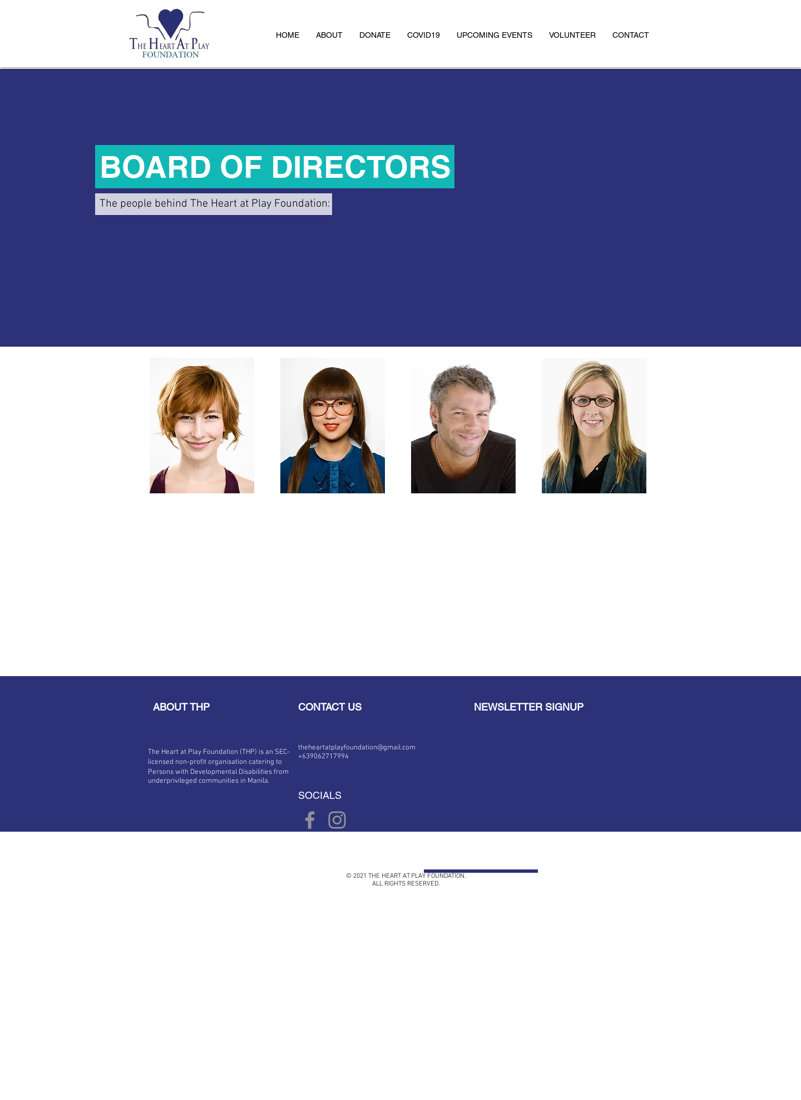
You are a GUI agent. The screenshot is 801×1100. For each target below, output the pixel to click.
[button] (329, 35)
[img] (202, 425)
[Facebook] (310, 820)
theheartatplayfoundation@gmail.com (357, 747)
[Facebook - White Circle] (245, 870)
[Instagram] (337, 820)
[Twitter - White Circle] (264, 870)
